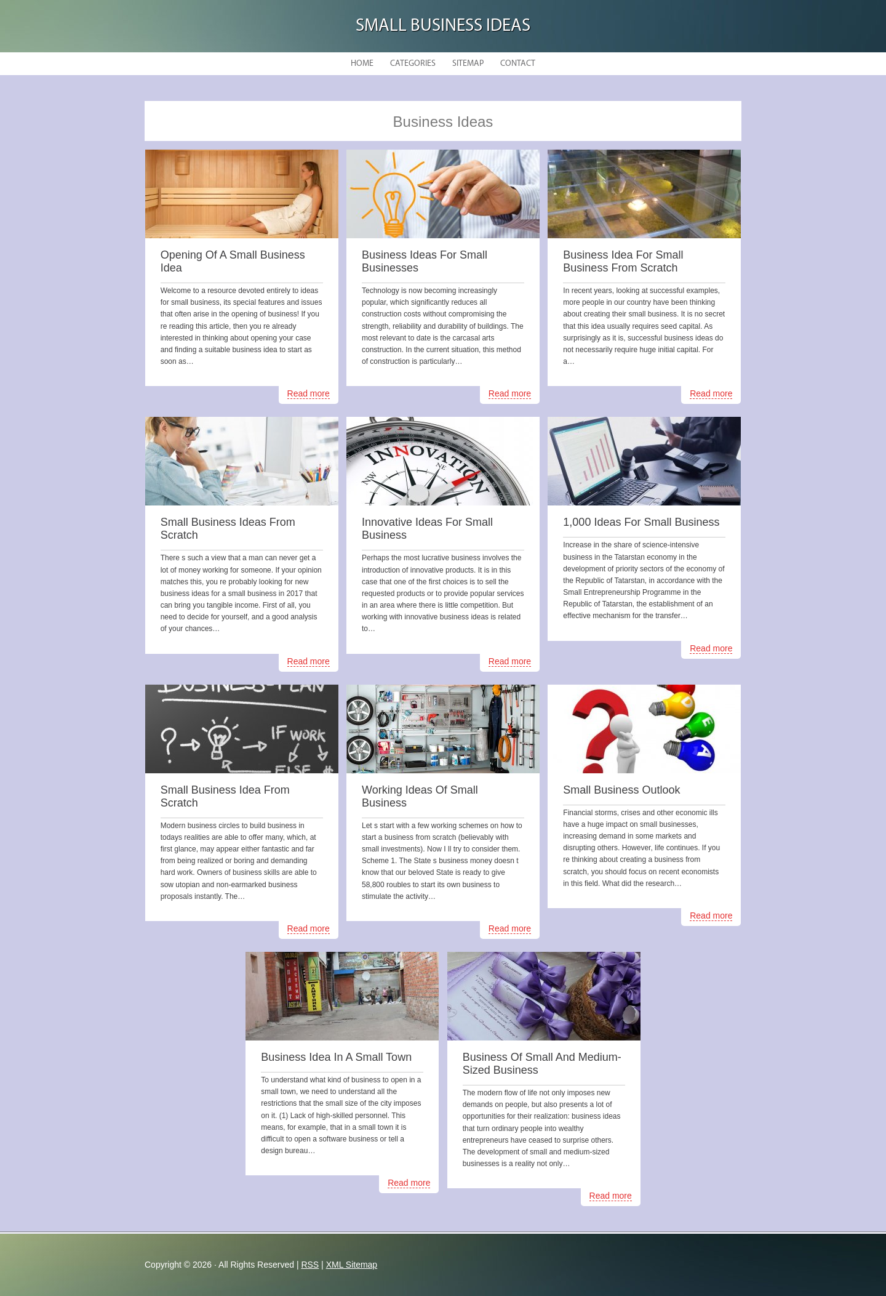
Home (362, 63)
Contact (517, 63)
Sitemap (468, 63)
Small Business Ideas (443, 26)
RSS (310, 1265)
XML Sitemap (352, 1265)
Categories (413, 63)
